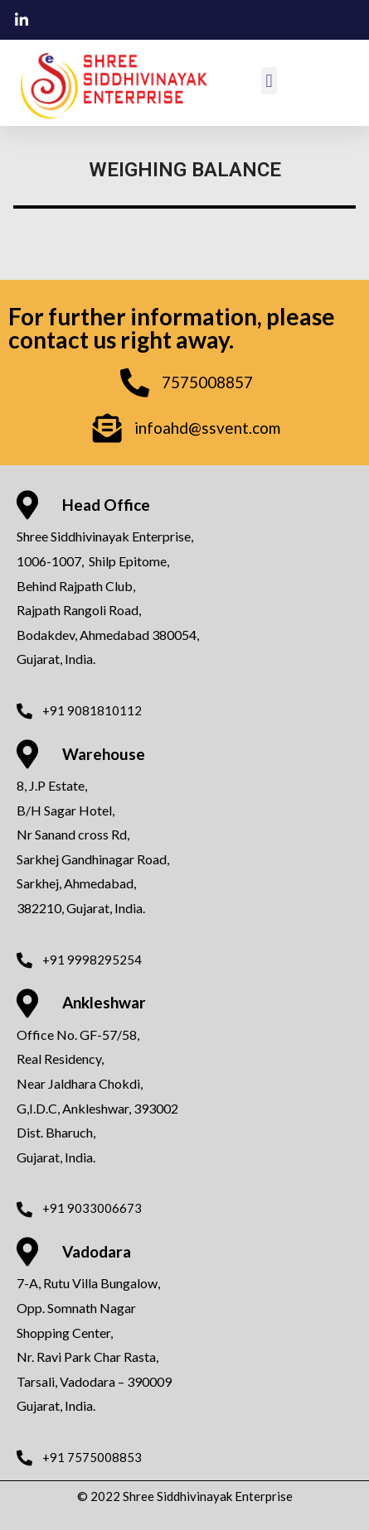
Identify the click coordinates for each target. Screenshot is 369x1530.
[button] (269, 80)
